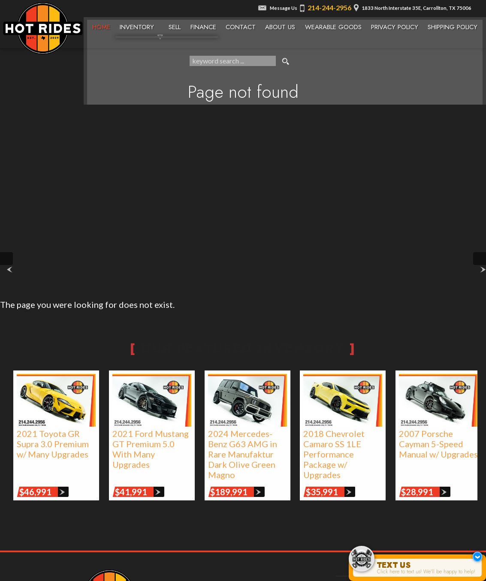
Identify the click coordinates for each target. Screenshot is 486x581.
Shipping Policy (456, 24)
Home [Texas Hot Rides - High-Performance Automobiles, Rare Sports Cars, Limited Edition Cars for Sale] (100, 24)
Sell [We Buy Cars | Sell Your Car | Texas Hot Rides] (175, 24)
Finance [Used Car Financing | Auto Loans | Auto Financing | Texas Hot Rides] (204, 24)
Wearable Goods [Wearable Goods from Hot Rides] (335, 24)
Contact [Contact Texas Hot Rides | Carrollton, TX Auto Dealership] (242, 24)
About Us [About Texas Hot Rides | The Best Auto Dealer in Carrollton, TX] (282, 24)
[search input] (232, 62)
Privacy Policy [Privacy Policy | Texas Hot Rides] (397, 24)
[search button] (285, 62)
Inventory (136, 24)
